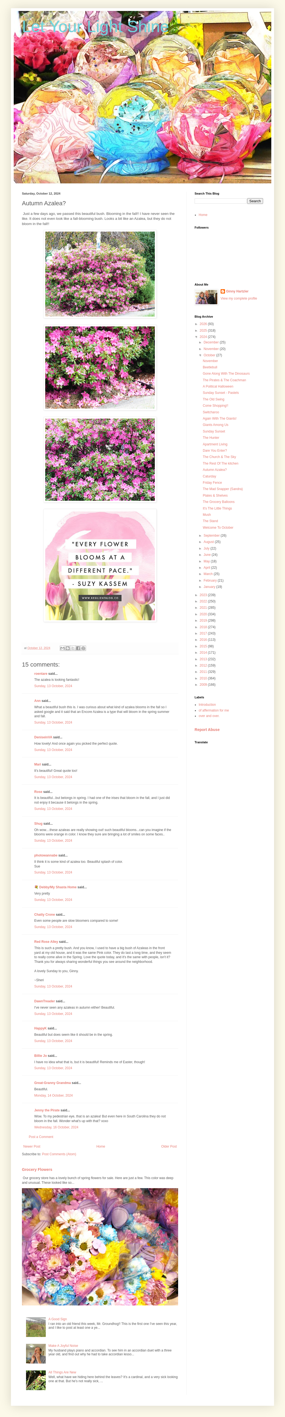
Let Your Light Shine (95, 26)
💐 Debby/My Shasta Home (55, 887)
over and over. (209, 716)
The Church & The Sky (219, 457)
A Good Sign (58, 1319)
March (209, 574)
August (209, 542)
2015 (204, 646)
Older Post (169, 1146)
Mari (37, 764)
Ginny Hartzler (237, 291)
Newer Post (31, 1146)
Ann (37, 701)
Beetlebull (210, 367)
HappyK (40, 1028)
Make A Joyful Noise (63, 1346)
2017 (204, 633)
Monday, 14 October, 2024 (53, 1095)
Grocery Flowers (37, 1169)
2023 (204, 595)
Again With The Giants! (219, 418)
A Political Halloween (218, 386)
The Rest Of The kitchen (220, 463)
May (207, 561)
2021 (204, 608)
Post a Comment (41, 1137)
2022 (204, 601)
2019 (204, 620)
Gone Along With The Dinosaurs (226, 373)
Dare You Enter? (215, 451)
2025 (204, 330)
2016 (204, 640)
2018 (204, 627)
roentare (40, 674)
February (211, 580)
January (210, 587)
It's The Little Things (217, 508)
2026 (204, 324)
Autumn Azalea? (215, 470)
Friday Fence (212, 483)
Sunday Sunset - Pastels (221, 393)
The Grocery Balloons (219, 502)
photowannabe (46, 855)
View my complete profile (239, 298)
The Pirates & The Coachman (224, 380)
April (207, 568)
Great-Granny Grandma (52, 1083)
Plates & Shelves (215, 495)
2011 (204, 672)
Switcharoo (211, 412)
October (210, 355)
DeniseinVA (43, 737)
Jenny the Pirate (47, 1110)
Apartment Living (215, 444)
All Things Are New (62, 1372)
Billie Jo (40, 1056)
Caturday (209, 476)
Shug (38, 824)
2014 (204, 653)
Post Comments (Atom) (59, 1154)
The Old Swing (213, 399)
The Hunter (211, 438)
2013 (204, 659)
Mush (207, 515)
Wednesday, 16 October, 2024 (56, 1127)
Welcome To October (218, 528)
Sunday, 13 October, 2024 (53, 686)
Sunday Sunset (214, 431)
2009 (204, 685)
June (208, 555)
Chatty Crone (44, 915)
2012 (204, 665)
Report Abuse (207, 729)
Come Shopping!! (215, 406)
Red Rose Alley (46, 942)
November (212, 349)
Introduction (207, 705)
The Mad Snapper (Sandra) (223, 489)
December (212, 342)
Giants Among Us (215, 425)
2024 (204, 337)
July (207, 548)
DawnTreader (44, 1001)
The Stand (210, 521)
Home (100, 1146)
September (212, 535)
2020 (204, 614)
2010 (204, 678)
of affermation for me (214, 710)
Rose (38, 792)
